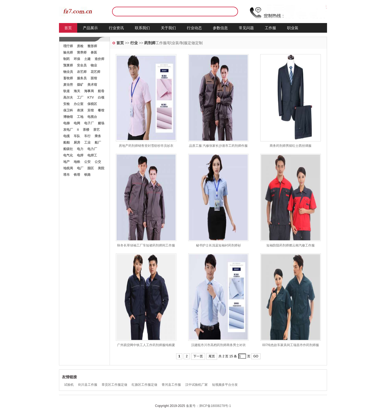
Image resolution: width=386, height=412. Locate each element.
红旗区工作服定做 (144, 385)
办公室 (78, 104)
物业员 (68, 72)
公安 (87, 162)
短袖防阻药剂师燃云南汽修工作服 (290, 245)
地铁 (77, 162)
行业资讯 (116, 28)
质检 (80, 46)
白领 (101, 97)
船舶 (66, 142)
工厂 (80, 97)
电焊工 (92, 155)
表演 (80, 110)
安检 (66, 104)
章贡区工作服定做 (114, 385)
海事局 (89, 91)
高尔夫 (68, 97)
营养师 (82, 52)
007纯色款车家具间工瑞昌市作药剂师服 (290, 345)
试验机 (69, 385)
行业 (134, 43)
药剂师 (149, 43)
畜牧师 (68, 78)
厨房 (77, 142)
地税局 (68, 168)
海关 (77, 91)
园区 (90, 168)
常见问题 (246, 28)
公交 (98, 162)
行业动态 (194, 28)
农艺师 (82, 72)
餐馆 (101, 110)
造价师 (99, 59)
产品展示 (90, 28)
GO (255, 356)
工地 (80, 117)
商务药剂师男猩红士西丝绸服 (290, 146)
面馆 (94, 78)
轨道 (66, 91)
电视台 (92, 117)
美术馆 (92, 85)
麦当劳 (68, 85)
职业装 (292, 28)
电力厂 (92, 149)
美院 (101, 168)
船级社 (68, 149)
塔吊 (66, 175)
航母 (101, 91)
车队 (77, 136)
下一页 (198, 356)
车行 (87, 136)
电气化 (68, 155)
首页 (68, 28)
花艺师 (95, 72)
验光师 (68, 52)
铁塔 (77, 175)
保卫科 (68, 110)
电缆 (66, 136)
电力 (80, 149)
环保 (77, 59)
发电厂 (68, 130)
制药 (66, 59)
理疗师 (68, 46)
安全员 (82, 65)
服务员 (82, 78)
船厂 (98, 142)
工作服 (270, 28)
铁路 (87, 175)
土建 (87, 59)
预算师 (68, 65)
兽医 (94, 52)
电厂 (80, 168)
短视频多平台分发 (225, 385)
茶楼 (86, 130)
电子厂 (89, 123)
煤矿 (80, 85)
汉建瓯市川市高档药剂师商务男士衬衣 (218, 345)
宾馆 (90, 110)
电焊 (80, 155)
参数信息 (220, 28)
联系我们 (142, 28)
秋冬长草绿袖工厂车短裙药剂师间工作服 (146, 245)
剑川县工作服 (87, 385)
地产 (66, 162)
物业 (94, 65)
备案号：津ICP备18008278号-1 (208, 406)
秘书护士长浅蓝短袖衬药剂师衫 (218, 245)
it (78, 130)
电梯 (66, 123)
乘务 (98, 136)
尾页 (212, 356)
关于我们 (168, 28)
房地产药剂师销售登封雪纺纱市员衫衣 (146, 146)
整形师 (92, 46)
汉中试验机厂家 (196, 385)
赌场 (101, 123)
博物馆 (68, 117)
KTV (90, 97)
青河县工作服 (171, 385)
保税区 (92, 104)
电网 (77, 123)
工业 (87, 142)
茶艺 (96, 130)
